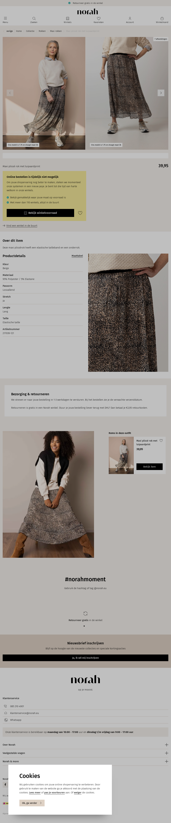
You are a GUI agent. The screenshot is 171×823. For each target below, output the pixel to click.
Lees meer (35, 792)
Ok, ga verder (32, 803)
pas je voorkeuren (54, 792)
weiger (77, 792)
